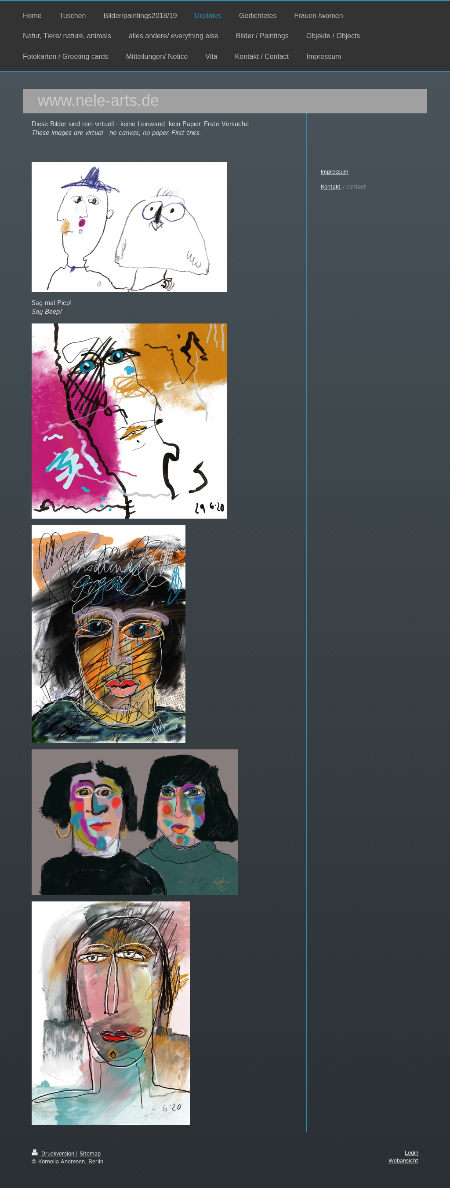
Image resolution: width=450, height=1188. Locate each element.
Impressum (334, 172)
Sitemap (90, 1154)
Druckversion (54, 1154)
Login (411, 1153)
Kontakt (331, 187)
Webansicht (403, 1161)
